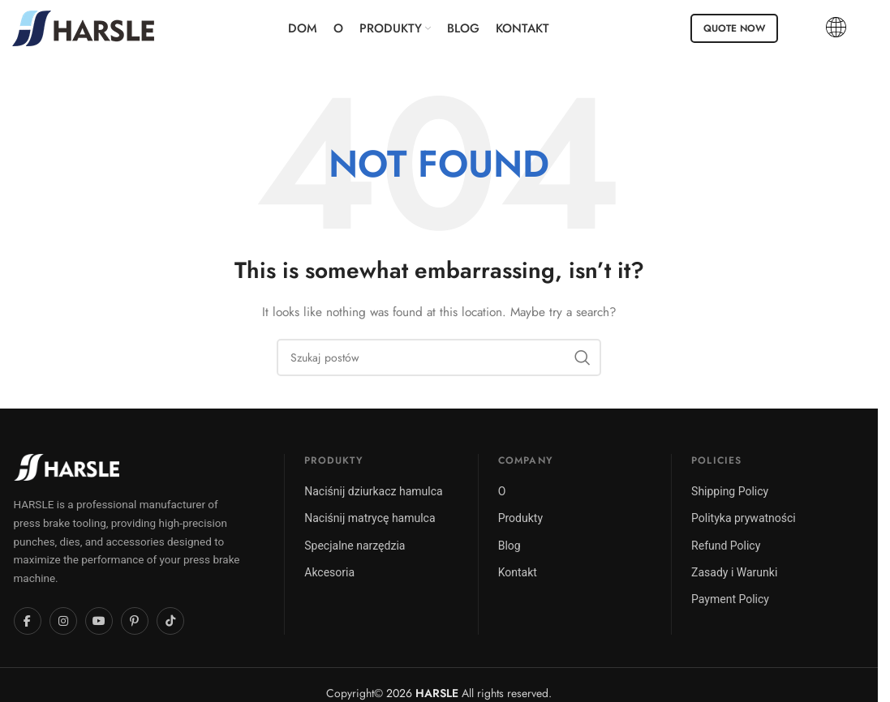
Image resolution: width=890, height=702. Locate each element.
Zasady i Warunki (734, 572)
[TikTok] (170, 621)
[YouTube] (99, 621)
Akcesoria (329, 572)
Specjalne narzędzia (354, 545)
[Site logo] (83, 27)
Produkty (520, 518)
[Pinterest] (134, 621)
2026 (422, 693)
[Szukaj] (439, 357)
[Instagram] (63, 621)
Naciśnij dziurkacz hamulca (373, 491)
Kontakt (517, 572)
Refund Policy (725, 545)
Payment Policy (730, 599)
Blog (509, 545)
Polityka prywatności (743, 518)
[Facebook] (27, 621)
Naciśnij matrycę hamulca (369, 518)
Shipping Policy (729, 491)
